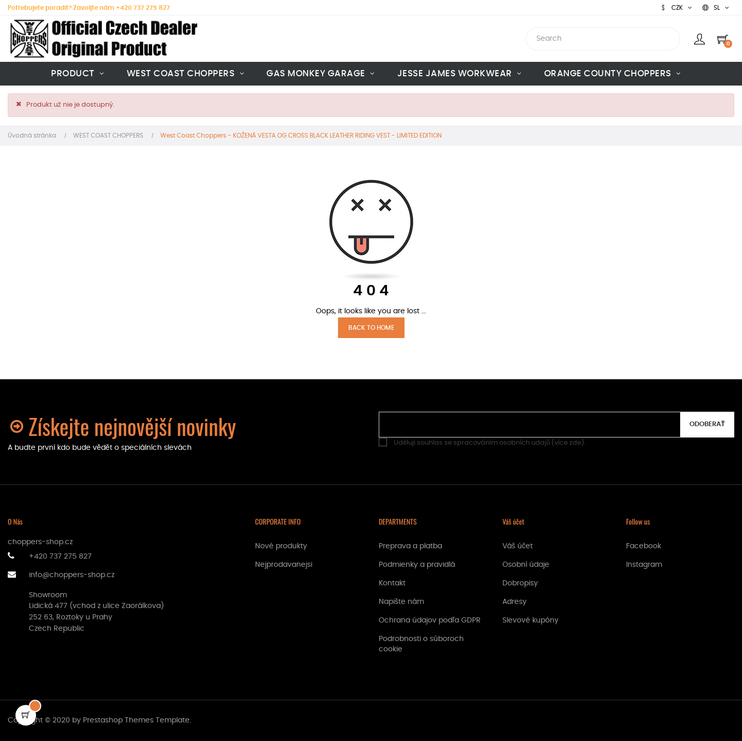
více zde (567, 443)
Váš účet (517, 546)
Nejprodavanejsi (283, 564)
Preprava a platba (410, 546)
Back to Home (371, 328)
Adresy (514, 601)
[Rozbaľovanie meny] (676, 7)
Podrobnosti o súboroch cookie (421, 644)
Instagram (644, 564)
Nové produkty (281, 546)
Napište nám (401, 601)
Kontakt (392, 583)
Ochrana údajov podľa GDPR (430, 620)
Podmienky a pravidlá (417, 564)
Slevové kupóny (530, 620)
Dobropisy (520, 583)
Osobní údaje (525, 564)
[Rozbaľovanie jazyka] (715, 7)
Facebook (643, 546)
